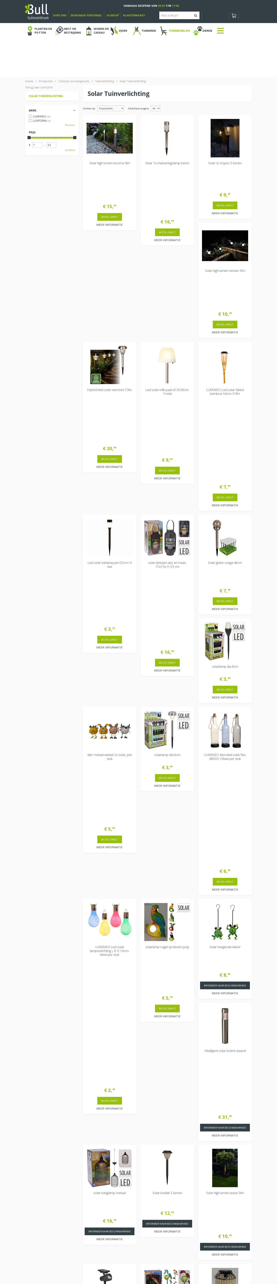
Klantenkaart (134, 15)
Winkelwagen (38, 1179)
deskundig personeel (86, 15)
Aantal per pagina (138, 108)
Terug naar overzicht (39, 87)
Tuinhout (106, 1270)
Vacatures (206, 1187)
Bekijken (36, 1192)
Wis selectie (70, 125)
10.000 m (112, 15)
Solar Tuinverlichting (46, 96)
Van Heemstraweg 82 (214, 1203)
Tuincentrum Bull (211, 1197)
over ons (60, 15)
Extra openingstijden (98, 1225)
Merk (32, 110)
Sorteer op (89, 108)
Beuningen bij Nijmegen (215, 1209)
